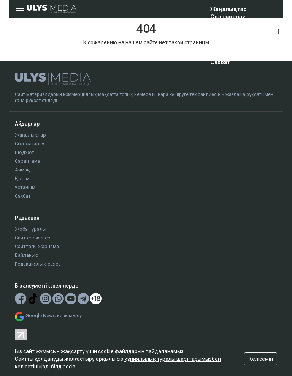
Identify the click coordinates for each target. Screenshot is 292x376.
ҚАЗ (270, 31)
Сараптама (225, 31)
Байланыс (26, 255)
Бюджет (222, 24)
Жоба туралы (30, 229)
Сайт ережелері (33, 238)
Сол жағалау (227, 16)
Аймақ (219, 39)
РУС (270, 40)
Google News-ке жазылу (53, 315)
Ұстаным (223, 54)
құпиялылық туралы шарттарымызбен (172, 359)
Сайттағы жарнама (37, 246)
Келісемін (261, 359)
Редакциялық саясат (39, 264)
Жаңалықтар (228, 9)
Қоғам (218, 47)
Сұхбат (220, 62)
